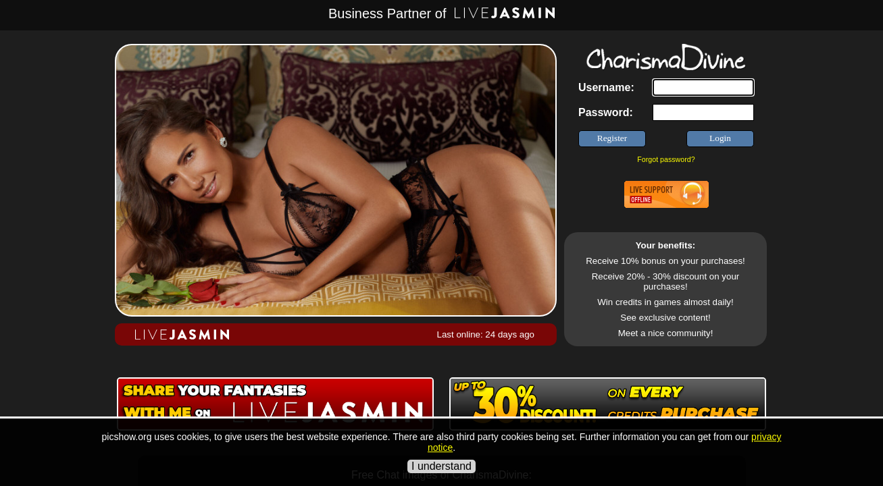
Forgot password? (666, 159)
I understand (441, 466)
